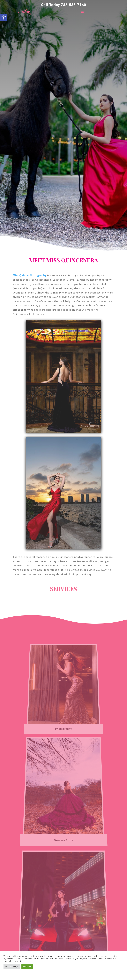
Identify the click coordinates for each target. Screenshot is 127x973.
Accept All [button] (27, 966)
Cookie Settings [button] (11, 966)
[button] (3, 17)
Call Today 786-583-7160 (63, 4)
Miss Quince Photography (30, 275)
